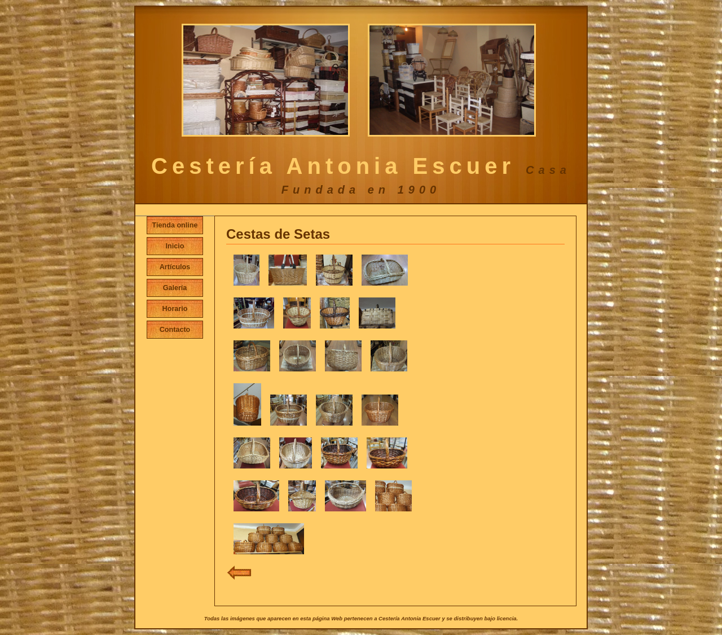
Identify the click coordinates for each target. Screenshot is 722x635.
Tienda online (175, 225)
